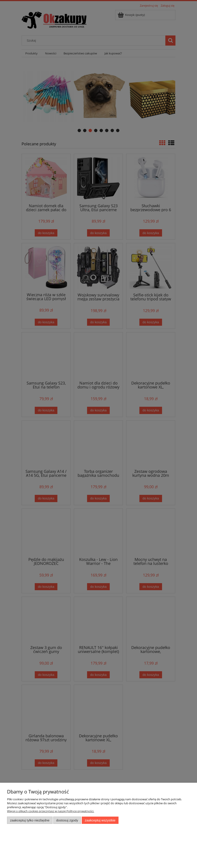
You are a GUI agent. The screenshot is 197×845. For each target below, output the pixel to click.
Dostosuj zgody (67, 820)
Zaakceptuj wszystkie (100, 820)
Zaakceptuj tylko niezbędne (29, 820)
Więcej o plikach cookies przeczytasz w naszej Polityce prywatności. (50, 811)
